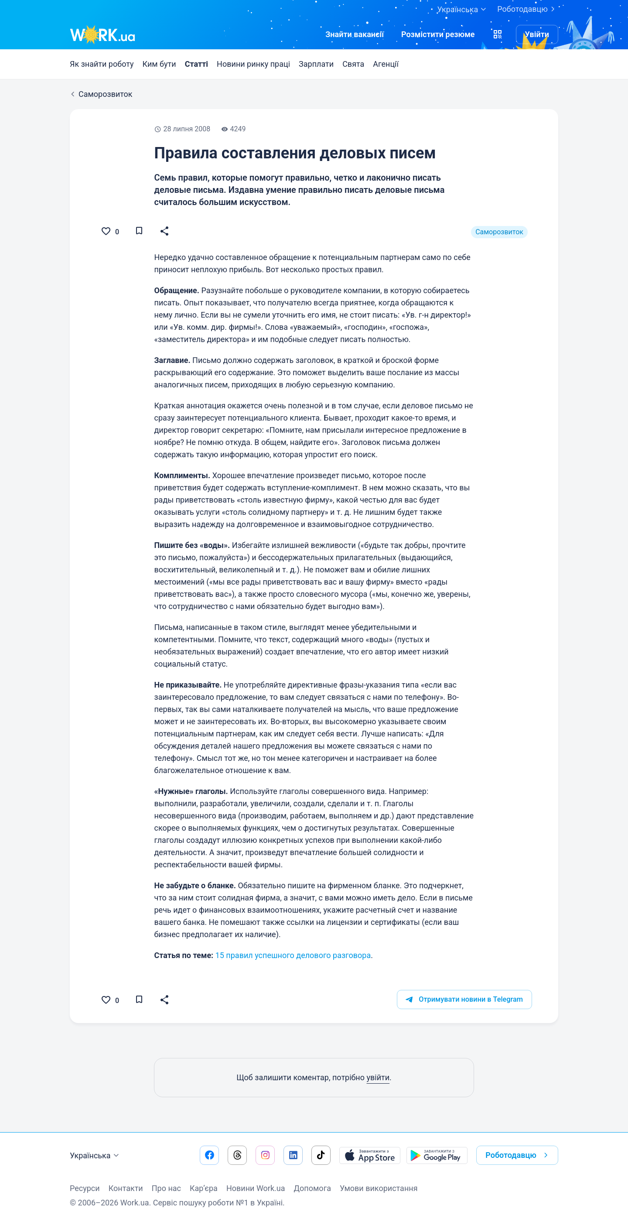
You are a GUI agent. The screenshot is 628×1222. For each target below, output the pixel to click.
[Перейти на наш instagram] (265, 1155)
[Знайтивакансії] (354, 34)
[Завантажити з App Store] (369, 1155)
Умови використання (379, 1188)
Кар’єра (204, 1188)
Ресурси (85, 1188)
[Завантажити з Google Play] (437, 1155)
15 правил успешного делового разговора (293, 955)
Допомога (312, 1188)
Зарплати (316, 63)
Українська (95, 1156)
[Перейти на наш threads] (237, 1155)
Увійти (537, 34)
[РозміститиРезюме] (438, 34)
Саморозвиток (499, 232)
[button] (497, 34)
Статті (196, 63)
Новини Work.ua (255, 1188)
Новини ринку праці (253, 63)
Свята (353, 63)
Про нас (166, 1188)
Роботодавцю (527, 9)
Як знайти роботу (102, 63)
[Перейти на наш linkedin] (293, 1155)
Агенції (386, 63)
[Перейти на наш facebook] (209, 1155)
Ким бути (159, 63)
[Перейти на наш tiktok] (321, 1155)
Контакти (126, 1188)
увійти (377, 1077)
